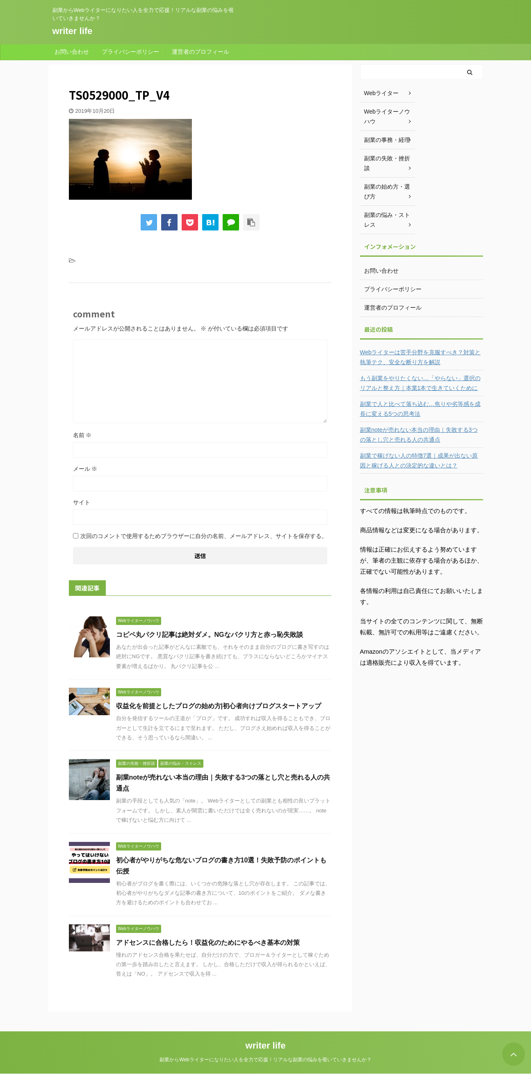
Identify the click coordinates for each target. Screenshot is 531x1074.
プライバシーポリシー (130, 51)
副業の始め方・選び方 (387, 191)
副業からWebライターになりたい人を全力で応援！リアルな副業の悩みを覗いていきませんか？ (265, 1060)
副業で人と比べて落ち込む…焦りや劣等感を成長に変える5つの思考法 (420, 409)
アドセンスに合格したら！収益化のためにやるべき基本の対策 (208, 942)
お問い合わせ (72, 51)
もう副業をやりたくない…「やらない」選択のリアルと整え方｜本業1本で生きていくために (420, 383)
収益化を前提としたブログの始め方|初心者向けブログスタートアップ (218, 705)
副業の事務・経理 (387, 140)
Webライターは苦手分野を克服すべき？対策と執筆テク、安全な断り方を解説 (420, 357)
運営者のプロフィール (200, 51)
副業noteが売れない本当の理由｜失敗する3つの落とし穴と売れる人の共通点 (419, 434)
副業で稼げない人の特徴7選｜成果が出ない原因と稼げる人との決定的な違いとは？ (419, 460)
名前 (82, 435)
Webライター (381, 93)
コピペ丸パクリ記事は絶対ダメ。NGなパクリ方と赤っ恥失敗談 (209, 634)
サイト (81, 502)
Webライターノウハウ (387, 116)
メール (85, 468)
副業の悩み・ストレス (387, 220)
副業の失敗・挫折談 (387, 163)
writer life (72, 31)
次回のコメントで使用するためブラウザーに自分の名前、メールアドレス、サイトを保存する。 (203, 536)
